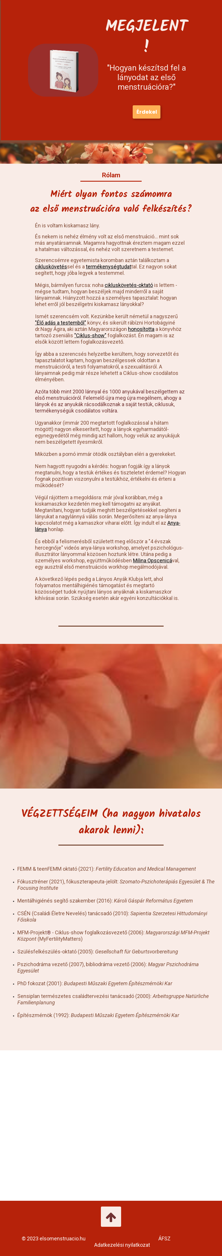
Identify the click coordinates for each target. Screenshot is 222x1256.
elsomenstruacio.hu (63, 1238)
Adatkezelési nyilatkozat (123, 1245)
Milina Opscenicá (152, 560)
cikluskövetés (51, 267)
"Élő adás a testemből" (60, 323)
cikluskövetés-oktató (129, 285)
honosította (141, 329)
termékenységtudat (108, 267)
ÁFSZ (164, 1238)
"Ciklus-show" (90, 335)
